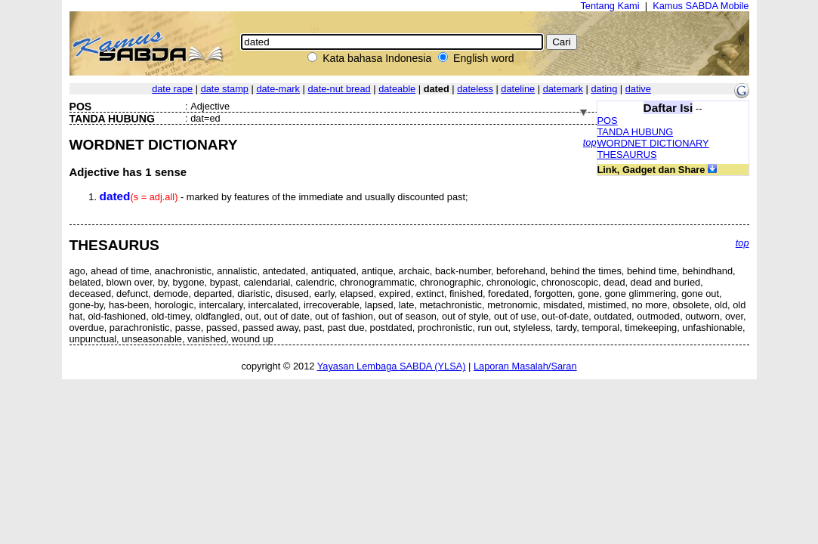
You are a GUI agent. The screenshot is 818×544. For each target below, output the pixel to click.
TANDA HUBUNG (635, 132)
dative (638, 88)
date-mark (278, 88)
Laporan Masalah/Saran (525, 366)
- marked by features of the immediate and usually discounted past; (284, 196)
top (590, 142)
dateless (475, 88)
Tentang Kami (609, 5)
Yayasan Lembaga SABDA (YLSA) (391, 366)
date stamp (224, 88)
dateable (396, 88)
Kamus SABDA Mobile (701, 5)
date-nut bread (338, 88)
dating (604, 88)
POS (607, 120)
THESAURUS (627, 154)
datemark (563, 88)
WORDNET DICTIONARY (653, 143)
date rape (172, 88)
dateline (518, 88)
